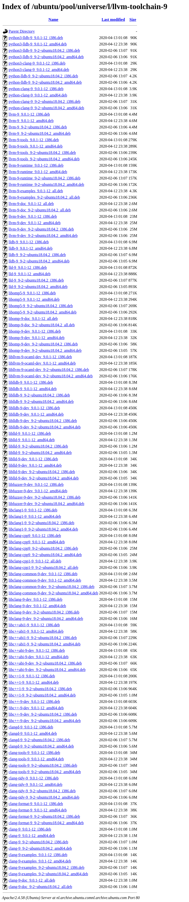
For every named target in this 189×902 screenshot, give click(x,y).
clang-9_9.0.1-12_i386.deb (30, 829)
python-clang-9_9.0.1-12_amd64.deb (38, 95)
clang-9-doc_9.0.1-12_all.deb (32, 880)
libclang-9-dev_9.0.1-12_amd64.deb (37, 606)
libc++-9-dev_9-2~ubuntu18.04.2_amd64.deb (45, 721)
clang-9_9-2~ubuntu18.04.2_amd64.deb (40, 848)
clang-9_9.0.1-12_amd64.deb (32, 836)
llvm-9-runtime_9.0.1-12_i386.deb (36, 165)
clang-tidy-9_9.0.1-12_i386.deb (34, 778)
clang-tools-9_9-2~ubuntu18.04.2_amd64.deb (45, 772)
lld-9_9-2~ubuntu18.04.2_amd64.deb (38, 287)
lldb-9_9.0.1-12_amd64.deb (30, 248)
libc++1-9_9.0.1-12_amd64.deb (34, 682)
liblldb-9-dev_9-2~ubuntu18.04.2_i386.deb (43, 421)
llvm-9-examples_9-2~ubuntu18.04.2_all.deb (44, 197)
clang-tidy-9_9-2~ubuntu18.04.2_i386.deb (42, 791)
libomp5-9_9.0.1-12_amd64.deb (34, 299)
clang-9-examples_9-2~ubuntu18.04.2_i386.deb (46, 867)
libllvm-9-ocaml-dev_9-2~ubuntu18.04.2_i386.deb (49, 370)
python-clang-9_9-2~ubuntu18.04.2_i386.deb (44, 101)
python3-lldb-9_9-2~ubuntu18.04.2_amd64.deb (46, 57)
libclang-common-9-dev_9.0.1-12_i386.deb (43, 574)
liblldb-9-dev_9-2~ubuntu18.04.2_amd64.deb (45, 427)
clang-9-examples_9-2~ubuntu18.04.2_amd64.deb (48, 874)
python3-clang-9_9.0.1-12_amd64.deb (39, 70)
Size (132, 19)
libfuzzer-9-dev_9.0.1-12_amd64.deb (38, 491)
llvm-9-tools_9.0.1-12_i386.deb (34, 140)
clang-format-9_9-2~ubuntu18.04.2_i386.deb (44, 816)
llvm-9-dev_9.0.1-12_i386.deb (33, 216)
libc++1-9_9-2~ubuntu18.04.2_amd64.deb (42, 695)
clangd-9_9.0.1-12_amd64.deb (33, 733)
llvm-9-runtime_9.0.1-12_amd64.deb (38, 172)
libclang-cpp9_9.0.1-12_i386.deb (35, 535)
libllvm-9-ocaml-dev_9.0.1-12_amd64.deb (42, 363)
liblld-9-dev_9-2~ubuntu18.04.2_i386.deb (42, 472)
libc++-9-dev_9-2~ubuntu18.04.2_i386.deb (43, 714)
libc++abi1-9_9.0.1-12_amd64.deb (36, 631)
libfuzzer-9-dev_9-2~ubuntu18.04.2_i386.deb (44, 497)
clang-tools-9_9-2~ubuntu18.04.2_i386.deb (43, 765)
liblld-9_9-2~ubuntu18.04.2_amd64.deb (40, 453)
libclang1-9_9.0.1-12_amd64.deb (35, 516)
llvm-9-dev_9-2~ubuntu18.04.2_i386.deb (41, 229)
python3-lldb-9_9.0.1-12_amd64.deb (38, 44)
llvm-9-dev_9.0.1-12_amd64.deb (35, 223)
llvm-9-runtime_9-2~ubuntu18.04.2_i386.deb (44, 178)
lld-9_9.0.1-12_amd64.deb (29, 274)
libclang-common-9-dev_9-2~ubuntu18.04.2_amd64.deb (53, 593)
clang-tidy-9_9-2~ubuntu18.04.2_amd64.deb (44, 797)
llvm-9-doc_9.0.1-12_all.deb (31, 204)
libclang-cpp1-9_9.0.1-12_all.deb (35, 561)
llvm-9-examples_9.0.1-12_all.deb (36, 191)
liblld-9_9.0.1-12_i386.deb (30, 433)
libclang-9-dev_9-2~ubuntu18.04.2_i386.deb (44, 612)
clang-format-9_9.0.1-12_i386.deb (36, 804)
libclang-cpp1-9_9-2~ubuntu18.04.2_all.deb (43, 567)
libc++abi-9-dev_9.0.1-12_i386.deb (37, 650)
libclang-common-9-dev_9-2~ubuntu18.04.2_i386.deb (51, 587)
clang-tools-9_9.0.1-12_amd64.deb (36, 759)
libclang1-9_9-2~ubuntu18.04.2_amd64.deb (43, 529)
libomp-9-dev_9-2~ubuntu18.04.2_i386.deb (43, 344)
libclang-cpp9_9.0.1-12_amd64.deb (37, 542)
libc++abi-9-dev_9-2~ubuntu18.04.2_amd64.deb (47, 670)
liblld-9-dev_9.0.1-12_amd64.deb (35, 465)
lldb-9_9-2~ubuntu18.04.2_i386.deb (37, 255)
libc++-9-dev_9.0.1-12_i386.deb (34, 701)
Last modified (113, 19)
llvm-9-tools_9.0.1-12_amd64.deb (36, 146)
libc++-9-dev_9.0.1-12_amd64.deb (36, 708)
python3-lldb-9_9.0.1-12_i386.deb (36, 38)
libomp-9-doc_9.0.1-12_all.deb (33, 318)
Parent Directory (22, 31)
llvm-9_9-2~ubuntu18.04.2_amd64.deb (40, 133)
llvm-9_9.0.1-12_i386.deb (29, 114)
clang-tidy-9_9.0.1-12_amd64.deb (35, 784)
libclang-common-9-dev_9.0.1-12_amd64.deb (45, 580)
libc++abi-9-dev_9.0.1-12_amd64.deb (38, 657)
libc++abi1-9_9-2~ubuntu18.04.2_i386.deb (43, 638)
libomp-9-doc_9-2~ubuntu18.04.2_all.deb (42, 325)
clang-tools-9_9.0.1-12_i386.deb (34, 753)
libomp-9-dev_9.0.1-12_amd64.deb (36, 338)
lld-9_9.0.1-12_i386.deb (28, 267)
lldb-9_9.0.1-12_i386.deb (29, 242)
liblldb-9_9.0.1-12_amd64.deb (33, 389)
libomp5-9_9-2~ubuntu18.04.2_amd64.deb (43, 312)
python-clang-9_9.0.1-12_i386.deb (36, 89)
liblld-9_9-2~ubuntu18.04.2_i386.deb (38, 446)
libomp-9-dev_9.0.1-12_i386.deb (35, 331)
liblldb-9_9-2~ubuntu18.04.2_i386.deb (39, 395)
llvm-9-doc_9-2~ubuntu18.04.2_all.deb (40, 210)
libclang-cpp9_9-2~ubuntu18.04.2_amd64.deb (45, 555)
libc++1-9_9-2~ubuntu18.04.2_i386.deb (40, 689)
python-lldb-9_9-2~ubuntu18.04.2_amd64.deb (45, 82)
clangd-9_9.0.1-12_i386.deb (31, 727)
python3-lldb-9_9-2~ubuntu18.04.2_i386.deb (44, 50)
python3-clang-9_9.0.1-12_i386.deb (37, 63)
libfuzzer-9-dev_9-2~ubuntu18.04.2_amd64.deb (46, 504)
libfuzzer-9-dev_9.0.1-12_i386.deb (36, 484)
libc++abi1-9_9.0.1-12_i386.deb (34, 625)
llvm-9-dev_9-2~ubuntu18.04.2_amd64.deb (43, 235)
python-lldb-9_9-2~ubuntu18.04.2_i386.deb (43, 76)
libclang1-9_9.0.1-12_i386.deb (33, 510)
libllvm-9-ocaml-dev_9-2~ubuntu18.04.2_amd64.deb (51, 376)
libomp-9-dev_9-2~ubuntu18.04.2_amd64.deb (45, 350)
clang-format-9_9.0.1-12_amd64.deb (38, 810)
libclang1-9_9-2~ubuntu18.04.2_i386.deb (41, 523)
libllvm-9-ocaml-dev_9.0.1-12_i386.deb (40, 357)
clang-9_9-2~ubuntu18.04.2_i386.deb (38, 842)
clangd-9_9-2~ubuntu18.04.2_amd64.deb (41, 746)
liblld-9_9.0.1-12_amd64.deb (32, 440)
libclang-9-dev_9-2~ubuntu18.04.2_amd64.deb (46, 618)
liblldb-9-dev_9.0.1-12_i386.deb (34, 408)
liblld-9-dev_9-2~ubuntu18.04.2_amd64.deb (44, 478)
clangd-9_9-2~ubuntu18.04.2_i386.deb (39, 740)
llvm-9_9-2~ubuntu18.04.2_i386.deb (38, 127)
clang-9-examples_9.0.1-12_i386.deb (38, 855)
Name (53, 19)
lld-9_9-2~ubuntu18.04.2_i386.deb (36, 280)
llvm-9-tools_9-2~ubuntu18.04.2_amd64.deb (44, 159)
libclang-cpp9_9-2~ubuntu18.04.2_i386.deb (43, 548)
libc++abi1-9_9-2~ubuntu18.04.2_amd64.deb (44, 644)
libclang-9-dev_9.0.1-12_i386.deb (35, 599)
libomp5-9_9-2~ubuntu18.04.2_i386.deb (41, 306)
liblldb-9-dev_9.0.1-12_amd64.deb (36, 414)
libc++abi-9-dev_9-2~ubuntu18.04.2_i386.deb (45, 663)
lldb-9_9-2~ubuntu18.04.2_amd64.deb (39, 261)
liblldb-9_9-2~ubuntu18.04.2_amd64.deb (41, 401)
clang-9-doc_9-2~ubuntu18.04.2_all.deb (40, 887)
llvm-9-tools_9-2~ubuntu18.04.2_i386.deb (42, 152)
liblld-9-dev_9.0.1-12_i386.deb (33, 459)
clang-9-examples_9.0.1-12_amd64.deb (40, 861)
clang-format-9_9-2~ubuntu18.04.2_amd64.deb (46, 823)
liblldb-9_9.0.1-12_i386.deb (31, 382)
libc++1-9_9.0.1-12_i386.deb (32, 676)
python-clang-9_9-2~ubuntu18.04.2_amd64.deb (46, 108)
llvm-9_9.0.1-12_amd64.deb (31, 121)
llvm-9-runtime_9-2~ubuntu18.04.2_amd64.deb (46, 184)
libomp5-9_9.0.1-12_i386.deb (32, 293)
